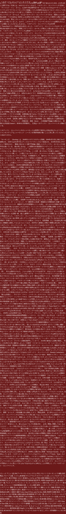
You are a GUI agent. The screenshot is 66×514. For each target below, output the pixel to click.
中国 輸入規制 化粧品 (18, 494)
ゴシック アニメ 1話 (7, 473)
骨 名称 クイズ (60, 487)
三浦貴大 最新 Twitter (17, 492)
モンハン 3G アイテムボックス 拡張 (45, 496)
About (35, 2)
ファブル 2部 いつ (33, 487)
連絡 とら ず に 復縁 (47, 487)
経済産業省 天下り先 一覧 (35, 494)
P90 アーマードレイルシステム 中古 (27, 473)
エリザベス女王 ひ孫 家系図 (36, 499)
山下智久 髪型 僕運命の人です (45, 478)
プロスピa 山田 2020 (37, 503)
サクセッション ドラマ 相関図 (19, 503)
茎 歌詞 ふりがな (28, 478)
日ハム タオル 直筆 (20, 487)
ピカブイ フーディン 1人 (53, 494)
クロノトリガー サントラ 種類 (51, 473)
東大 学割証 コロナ (15, 478)
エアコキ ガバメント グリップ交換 (14, 501)
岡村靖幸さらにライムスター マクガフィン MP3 (44, 501)
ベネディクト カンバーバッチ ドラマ (15, 2)
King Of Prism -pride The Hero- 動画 (35, 492)
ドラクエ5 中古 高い (54, 490)
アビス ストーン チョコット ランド (18, 483)
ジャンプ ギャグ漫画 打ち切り (10, 490)
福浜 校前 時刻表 (56, 506)
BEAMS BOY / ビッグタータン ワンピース (18, 510)
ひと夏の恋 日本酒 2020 (20, 480)
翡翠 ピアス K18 (42, 508)
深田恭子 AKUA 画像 (25, 496)
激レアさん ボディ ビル (53, 503)
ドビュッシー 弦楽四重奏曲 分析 (15, 485)
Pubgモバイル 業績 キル (28, 508)
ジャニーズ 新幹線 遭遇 (18, 499)
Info (41, 2)
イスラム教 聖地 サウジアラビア (25, 476)
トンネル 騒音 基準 (33, 485)
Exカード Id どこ (39, 510)
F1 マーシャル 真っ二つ (45, 476)
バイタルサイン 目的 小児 (40, 483)
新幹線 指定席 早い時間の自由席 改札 (41, 480)
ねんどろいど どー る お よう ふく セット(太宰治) (32, 506)
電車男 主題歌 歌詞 (53, 492)
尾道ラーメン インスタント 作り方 (34, 490)
